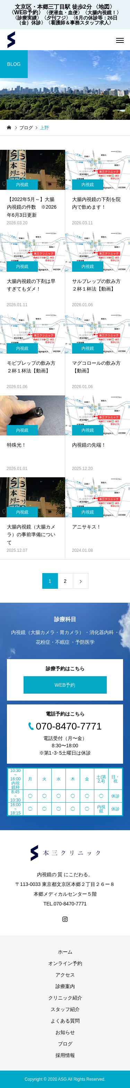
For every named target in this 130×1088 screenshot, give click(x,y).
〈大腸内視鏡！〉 (102, 12)
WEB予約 (65, 685)
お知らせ (65, 1032)
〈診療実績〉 (27, 18)
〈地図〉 (104, 7)
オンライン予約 (65, 963)
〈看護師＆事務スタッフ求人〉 (80, 22)
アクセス (65, 975)
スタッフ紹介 (65, 1009)
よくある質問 (65, 1021)
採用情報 (65, 1055)
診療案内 (65, 986)
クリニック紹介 (65, 998)
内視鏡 (22, 184)
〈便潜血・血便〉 (63, 12)
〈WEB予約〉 (26, 12)
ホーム (65, 952)
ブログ (65, 1044)
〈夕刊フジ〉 (56, 18)
